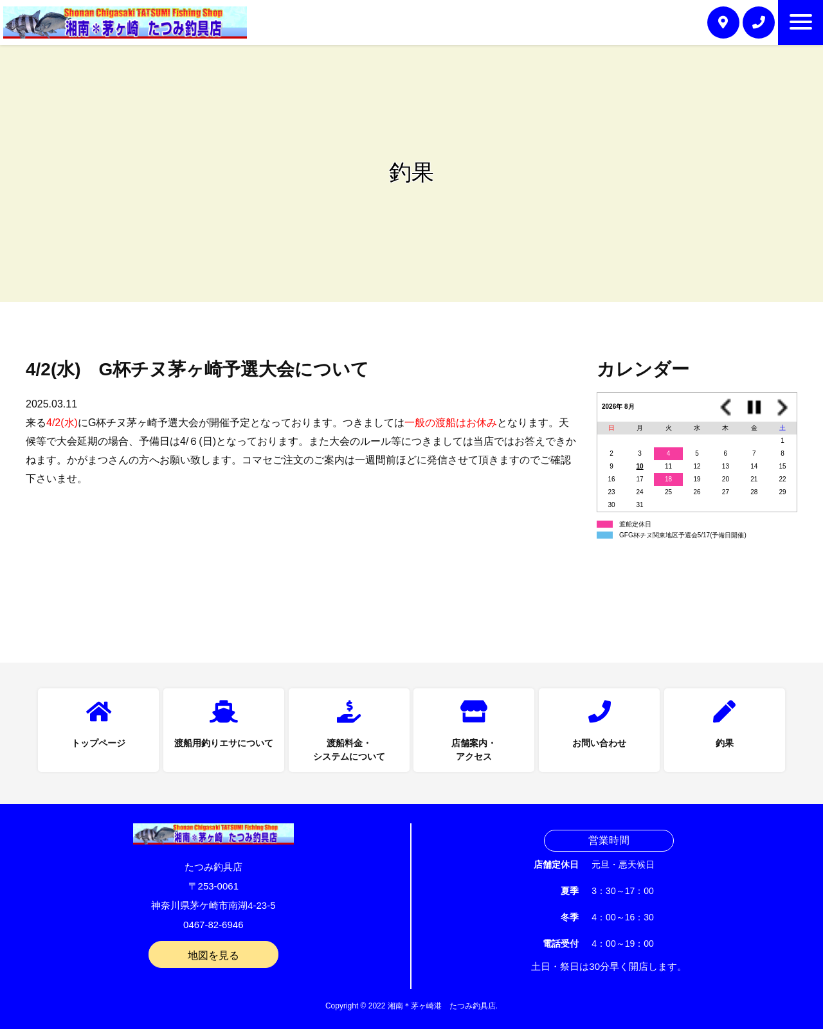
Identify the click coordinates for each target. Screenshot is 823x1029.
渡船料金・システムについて (349, 750)
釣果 (725, 743)
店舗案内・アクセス (473, 750)
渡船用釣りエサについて (223, 743)
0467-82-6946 (213, 924)
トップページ (98, 743)
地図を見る (213, 955)
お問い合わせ (599, 743)
